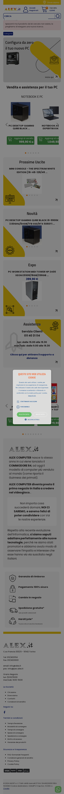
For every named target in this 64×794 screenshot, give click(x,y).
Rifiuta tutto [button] (40, 414)
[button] (32, 397)
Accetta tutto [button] (24, 414)
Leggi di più (32, 396)
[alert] (32, 397)
